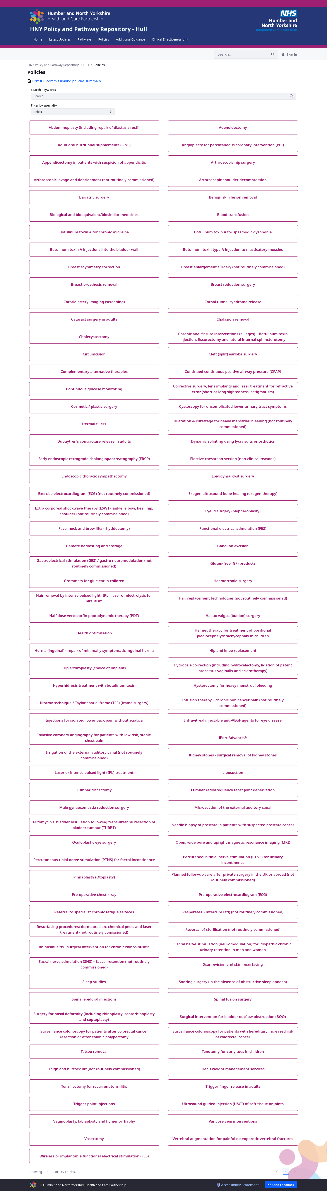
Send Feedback (281, 1185)
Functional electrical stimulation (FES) (232, 528)
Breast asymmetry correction (94, 266)
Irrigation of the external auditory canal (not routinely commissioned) (94, 755)
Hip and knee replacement (233, 650)
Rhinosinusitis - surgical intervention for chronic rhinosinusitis (94, 946)
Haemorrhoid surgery (233, 580)
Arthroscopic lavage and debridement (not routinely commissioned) (94, 179)
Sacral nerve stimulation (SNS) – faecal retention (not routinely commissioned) (94, 964)
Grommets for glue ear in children (94, 580)
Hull (86, 65)
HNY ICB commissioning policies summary (66, 81)
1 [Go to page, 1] (286, 1172)
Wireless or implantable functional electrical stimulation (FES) (94, 1156)
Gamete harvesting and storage (94, 545)
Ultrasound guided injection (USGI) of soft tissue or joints (233, 1103)
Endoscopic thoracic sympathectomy (94, 476)
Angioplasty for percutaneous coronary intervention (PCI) (233, 144)
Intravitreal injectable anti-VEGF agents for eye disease (233, 720)
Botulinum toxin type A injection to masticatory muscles (233, 249)
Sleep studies (94, 981)
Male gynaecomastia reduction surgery (94, 807)
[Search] (241, 54)
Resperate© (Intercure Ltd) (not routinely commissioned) (232, 911)
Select (38, 112)
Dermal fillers (94, 423)
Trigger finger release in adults (232, 1086)
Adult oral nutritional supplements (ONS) (94, 144)
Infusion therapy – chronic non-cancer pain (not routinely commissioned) (233, 702)
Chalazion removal (232, 319)
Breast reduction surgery (233, 284)
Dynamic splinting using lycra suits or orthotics (233, 441)
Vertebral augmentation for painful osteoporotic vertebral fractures (233, 1138)
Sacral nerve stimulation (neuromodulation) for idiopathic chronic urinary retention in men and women (233, 946)
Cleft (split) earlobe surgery (233, 354)
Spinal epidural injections (94, 999)
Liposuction (233, 772)
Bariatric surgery (94, 197)
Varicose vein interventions (233, 1121)
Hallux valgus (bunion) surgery (233, 615)
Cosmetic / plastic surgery (94, 406)
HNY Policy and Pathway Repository (53, 65)
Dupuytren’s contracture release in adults (94, 441)
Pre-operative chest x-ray (94, 894)
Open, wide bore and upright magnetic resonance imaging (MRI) (233, 842)
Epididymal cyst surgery (233, 476)
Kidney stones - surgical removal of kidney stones (233, 755)
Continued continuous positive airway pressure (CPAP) (233, 371)
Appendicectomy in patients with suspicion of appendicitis (94, 162)
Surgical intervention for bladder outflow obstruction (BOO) (233, 1016)
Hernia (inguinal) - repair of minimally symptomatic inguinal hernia (94, 650)
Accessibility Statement (238, 1185)
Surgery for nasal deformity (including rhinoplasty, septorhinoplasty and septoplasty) (94, 1016)
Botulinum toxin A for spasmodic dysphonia (233, 231)
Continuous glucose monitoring (94, 388)
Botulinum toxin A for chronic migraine (94, 231)
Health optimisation (94, 632)
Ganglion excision (233, 545)
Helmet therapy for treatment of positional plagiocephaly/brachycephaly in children (233, 633)
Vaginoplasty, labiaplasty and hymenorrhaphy (94, 1121)
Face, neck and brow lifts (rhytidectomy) (94, 528)
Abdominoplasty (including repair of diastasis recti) (94, 127)
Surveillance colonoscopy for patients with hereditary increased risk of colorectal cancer (233, 1034)
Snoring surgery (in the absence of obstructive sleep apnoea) (233, 981)
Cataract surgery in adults (94, 319)
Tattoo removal (94, 1051)
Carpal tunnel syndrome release (232, 301)
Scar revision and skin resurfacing (233, 964)
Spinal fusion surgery (233, 999)
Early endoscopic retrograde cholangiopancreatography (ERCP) (94, 458)
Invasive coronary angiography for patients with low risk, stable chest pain (94, 737)
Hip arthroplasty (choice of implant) (94, 667)
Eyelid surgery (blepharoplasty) (233, 510)
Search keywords (43, 90)
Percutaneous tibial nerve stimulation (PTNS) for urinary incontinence (233, 859)
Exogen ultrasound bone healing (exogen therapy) (232, 493)
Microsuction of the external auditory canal (232, 807)
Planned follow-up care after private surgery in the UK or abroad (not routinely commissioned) (232, 877)
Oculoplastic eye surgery (94, 842)
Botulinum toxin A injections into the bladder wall (94, 249)
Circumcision (94, 354)
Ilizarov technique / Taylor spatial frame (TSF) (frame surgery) (94, 702)
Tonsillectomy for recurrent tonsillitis (94, 1086)
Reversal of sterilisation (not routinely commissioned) (232, 929)
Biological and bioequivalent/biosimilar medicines (94, 214)
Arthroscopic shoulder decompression (233, 179)
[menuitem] (38, 39)
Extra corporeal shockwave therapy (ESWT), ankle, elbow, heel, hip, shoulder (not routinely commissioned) (94, 511)
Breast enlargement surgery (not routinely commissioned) (233, 266)
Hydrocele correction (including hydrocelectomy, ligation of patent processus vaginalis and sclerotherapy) (233, 668)
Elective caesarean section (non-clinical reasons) (233, 458)
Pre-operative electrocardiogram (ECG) (233, 894)
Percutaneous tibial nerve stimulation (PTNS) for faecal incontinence (94, 859)
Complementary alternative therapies (94, 371)
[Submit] (291, 96)
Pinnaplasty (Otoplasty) (94, 877)
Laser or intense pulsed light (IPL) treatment (94, 772)
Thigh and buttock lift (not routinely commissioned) (94, 1068)
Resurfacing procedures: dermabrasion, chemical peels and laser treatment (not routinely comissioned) (94, 929)
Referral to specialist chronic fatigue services (94, 911)
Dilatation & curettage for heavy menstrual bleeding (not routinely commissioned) (233, 423)
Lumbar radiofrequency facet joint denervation (233, 789)
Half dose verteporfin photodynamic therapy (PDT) (94, 615)
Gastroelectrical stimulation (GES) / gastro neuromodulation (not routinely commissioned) (94, 563)
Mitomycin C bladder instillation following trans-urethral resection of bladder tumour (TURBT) (94, 824)
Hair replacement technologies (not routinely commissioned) (233, 598)
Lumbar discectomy (94, 789)
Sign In (289, 54)
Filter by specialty (44, 105)
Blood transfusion (233, 214)
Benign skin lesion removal (233, 197)
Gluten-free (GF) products (232, 563)
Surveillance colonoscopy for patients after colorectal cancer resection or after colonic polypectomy (94, 1034)
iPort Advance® (233, 737)
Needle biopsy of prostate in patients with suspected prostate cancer (232, 824)
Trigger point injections (94, 1103)
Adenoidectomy (233, 127)
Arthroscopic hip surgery (233, 162)
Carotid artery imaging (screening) (94, 301)
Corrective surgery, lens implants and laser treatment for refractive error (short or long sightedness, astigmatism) (233, 389)
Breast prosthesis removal (94, 284)
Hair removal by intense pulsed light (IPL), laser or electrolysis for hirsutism (94, 598)
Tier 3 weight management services (233, 1068)
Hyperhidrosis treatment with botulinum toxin (94, 685)
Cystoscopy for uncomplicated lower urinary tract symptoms (233, 406)
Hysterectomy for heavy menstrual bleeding (232, 685)
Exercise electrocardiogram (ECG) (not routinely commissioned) (94, 493)
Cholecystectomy (94, 336)
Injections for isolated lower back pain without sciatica (94, 720)
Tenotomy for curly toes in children (233, 1051)
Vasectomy (94, 1138)
